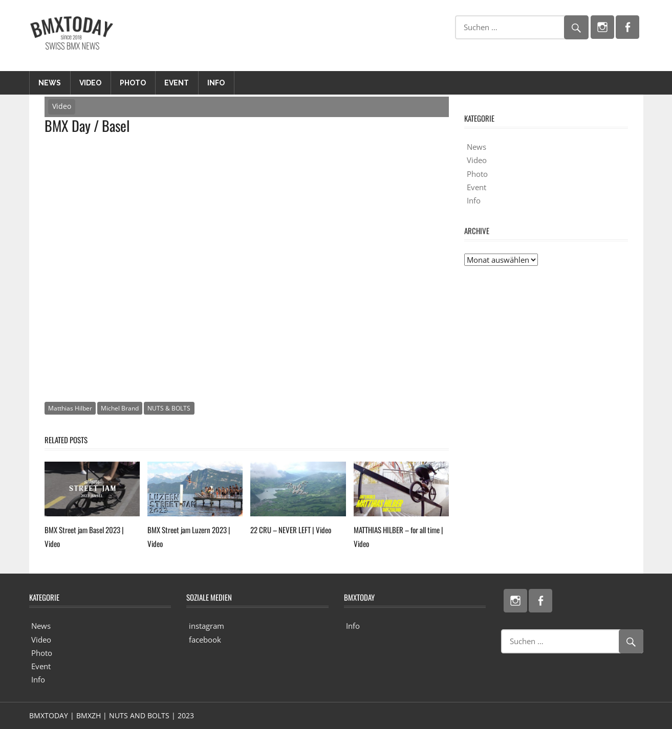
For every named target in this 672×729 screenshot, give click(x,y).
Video (90, 83)
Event (176, 83)
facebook (205, 639)
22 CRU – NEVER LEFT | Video (290, 529)
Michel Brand (120, 408)
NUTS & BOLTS (168, 408)
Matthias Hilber (70, 408)
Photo (133, 83)
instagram (206, 626)
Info (216, 83)
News (49, 83)
